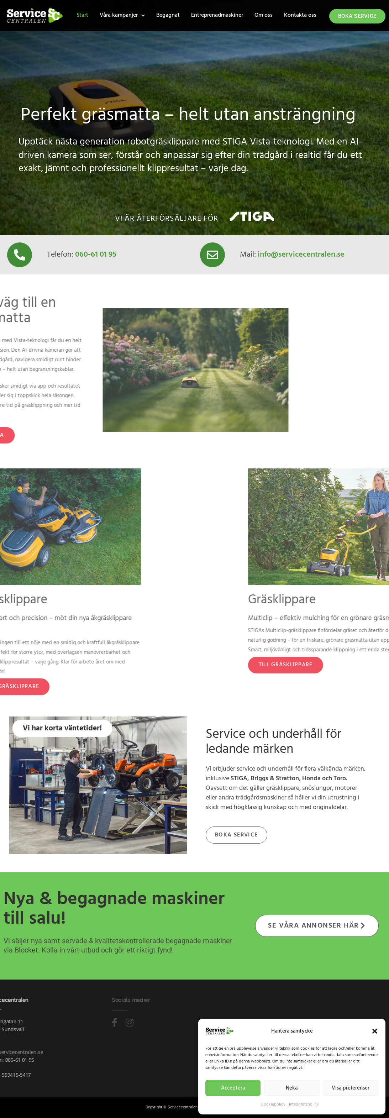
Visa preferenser (350, 1088)
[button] (374, 1031)
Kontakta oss (300, 15)
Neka (292, 1088)
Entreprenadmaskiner (217, 15)
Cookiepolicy (273, 1104)
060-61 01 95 (95, 254)
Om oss (263, 15)
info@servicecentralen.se (301, 254)
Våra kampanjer (122, 15)
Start (82, 15)
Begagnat (168, 15)
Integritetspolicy (304, 1104)
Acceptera (233, 1088)
